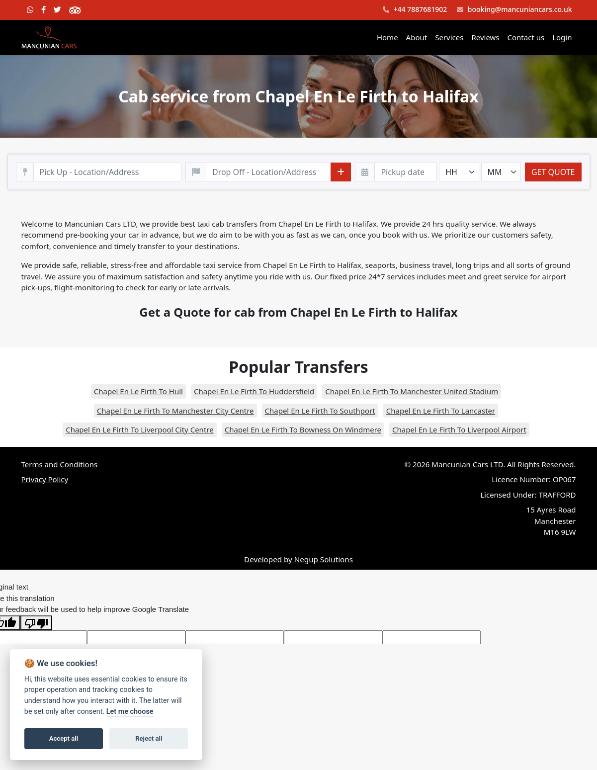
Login (562, 37)
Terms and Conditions (59, 464)
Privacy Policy (45, 479)
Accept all (63, 738)
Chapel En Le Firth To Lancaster (440, 411)
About (416, 37)
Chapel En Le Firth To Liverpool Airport (459, 429)
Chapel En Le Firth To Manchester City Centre (175, 411)
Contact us (526, 37)
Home (387, 37)
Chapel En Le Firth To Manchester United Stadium (411, 391)
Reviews (485, 37)
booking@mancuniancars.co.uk (514, 9)
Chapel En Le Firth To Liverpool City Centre (140, 429)
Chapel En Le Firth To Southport (320, 411)
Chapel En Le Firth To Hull (138, 391)
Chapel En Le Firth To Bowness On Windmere (303, 429)
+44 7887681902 (415, 9)
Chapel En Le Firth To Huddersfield (254, 391)
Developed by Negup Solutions (298, 559)
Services (449, 37)
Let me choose (130, 711)
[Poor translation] (36, 622)
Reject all (148, 738)
